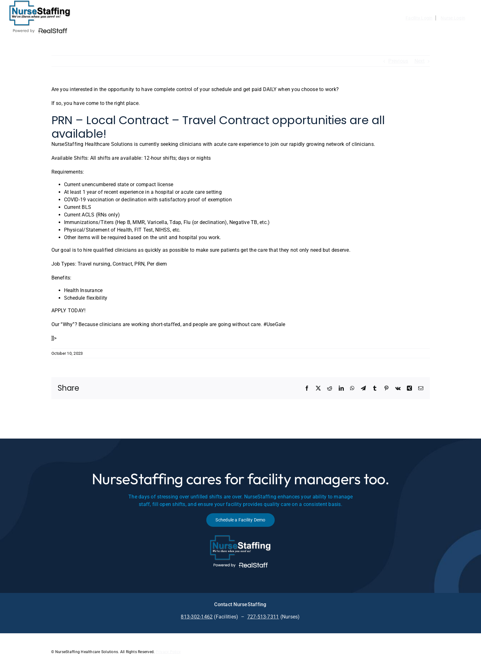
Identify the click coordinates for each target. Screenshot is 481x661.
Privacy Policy (168, 652)
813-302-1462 (197, 617)
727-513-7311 (263, 617)
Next (419, 61)
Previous (398, 61)
